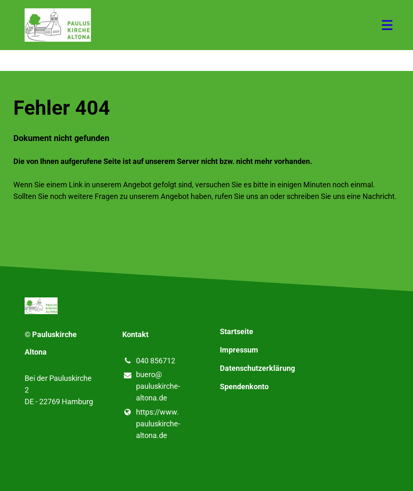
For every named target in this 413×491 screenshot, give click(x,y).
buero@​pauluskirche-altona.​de (151, 387)
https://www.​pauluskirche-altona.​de (151, 423)
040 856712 (148, 361)
